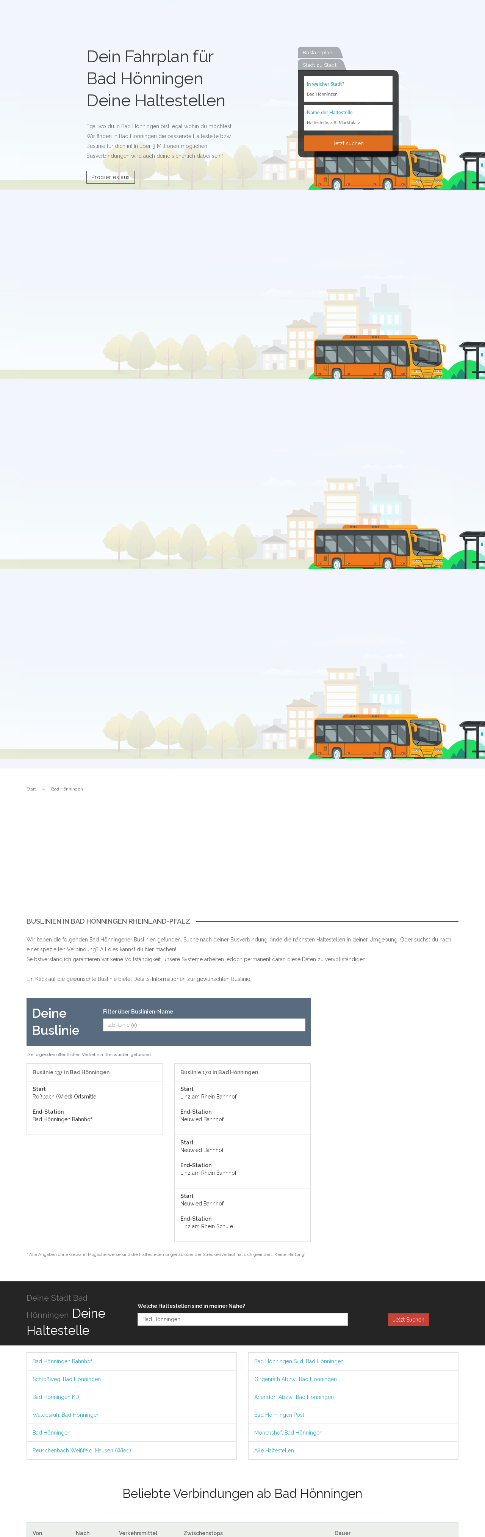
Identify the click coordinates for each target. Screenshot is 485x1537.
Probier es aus (110, 177)
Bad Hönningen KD (56, 1397)
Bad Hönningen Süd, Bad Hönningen (299, 1361)
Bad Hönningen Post (279, 1415)
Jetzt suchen (348, 144)
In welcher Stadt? (325, 84)
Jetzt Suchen (408, 1320)
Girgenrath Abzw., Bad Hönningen (295, 1379)
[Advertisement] (242, 861)
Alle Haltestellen (274, 1450)
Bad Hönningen (51, 1433)
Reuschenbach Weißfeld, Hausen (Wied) (82, 1450)
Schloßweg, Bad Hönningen (67, 1379)
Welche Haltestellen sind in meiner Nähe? (191, 1306)
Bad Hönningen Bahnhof (62, 1361)
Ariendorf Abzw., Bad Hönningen (294, 1397)
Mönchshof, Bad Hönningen (288, 1433)
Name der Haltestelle (330, 113)
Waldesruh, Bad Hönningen (66, 1415)
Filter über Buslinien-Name (138, 1012)
